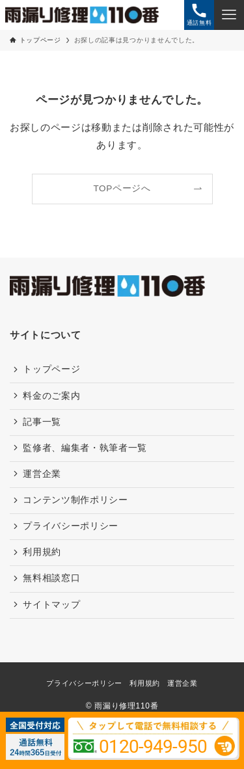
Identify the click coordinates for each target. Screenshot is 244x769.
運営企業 (42, 474)
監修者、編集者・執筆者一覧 (85, 448)
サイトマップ (51, 605)
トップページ (51, 369)
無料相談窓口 (51, 578)
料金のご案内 (51, 396)
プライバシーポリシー (70, 526)
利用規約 (42, 552)
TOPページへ (121, 188)
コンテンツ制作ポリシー (75, 500)
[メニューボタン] (229, 15)
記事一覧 (42, 422)
